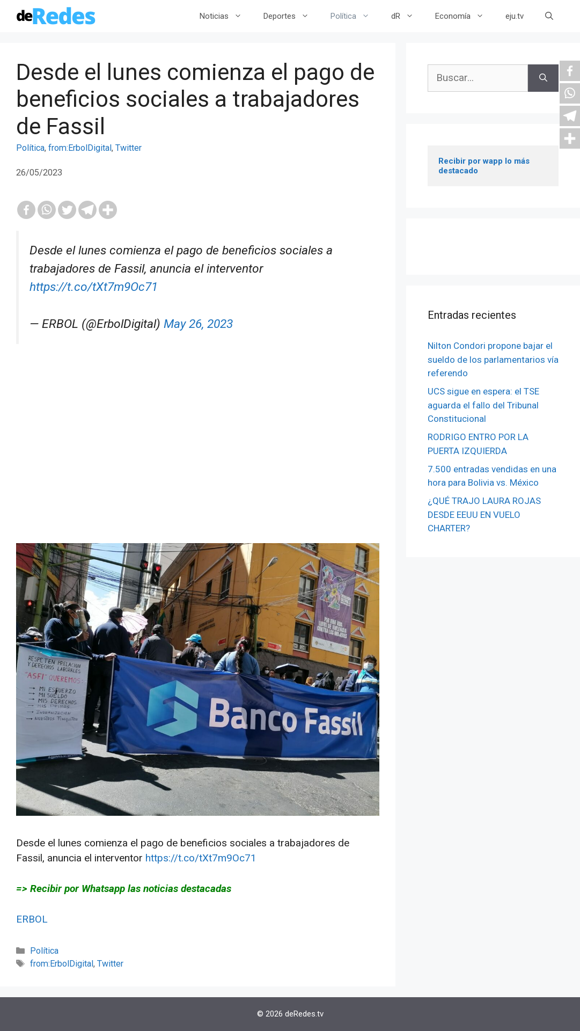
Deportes (291, 16)
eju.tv (514, 16)
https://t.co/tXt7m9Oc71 (94, 287)
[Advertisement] (197, 468)
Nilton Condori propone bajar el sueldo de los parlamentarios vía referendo (493, 359)
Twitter (128, 148)
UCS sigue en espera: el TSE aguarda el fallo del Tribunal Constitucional (483, 405)
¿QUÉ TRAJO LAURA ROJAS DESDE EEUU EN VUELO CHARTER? (484, 514)
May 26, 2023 (198, 324)
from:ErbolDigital (80, 148)
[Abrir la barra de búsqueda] (549, 16)
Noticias (226, 16)
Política (355, 16)
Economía (465, 16)
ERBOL (32, 919)
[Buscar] (543, 78)
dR (407, 16)
